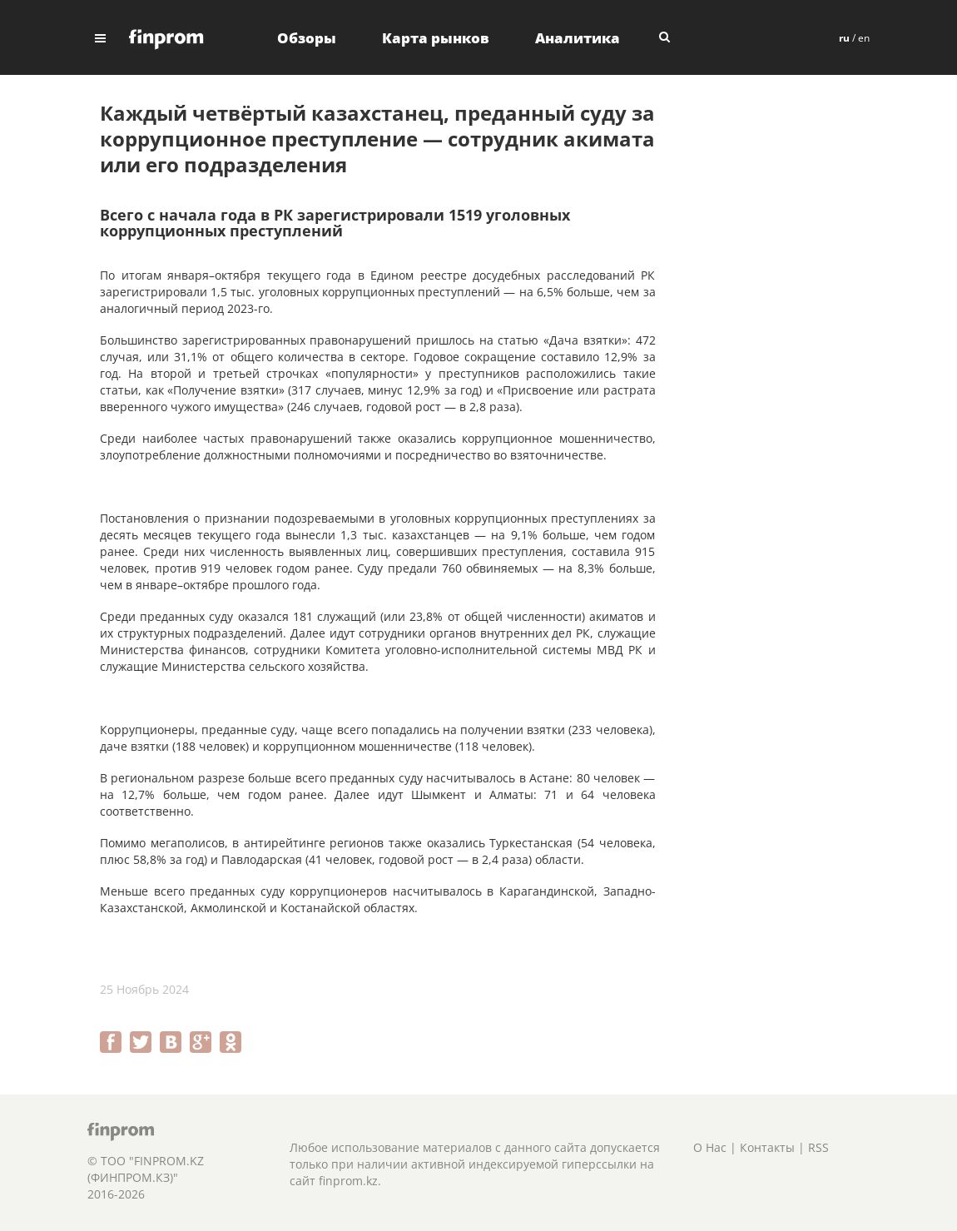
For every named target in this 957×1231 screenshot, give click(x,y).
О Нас (709, 1147)
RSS (818, 1147)
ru (844, 38)
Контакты (767, 1147)
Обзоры (306, 37)
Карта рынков (435, 37)
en (864, 38)
